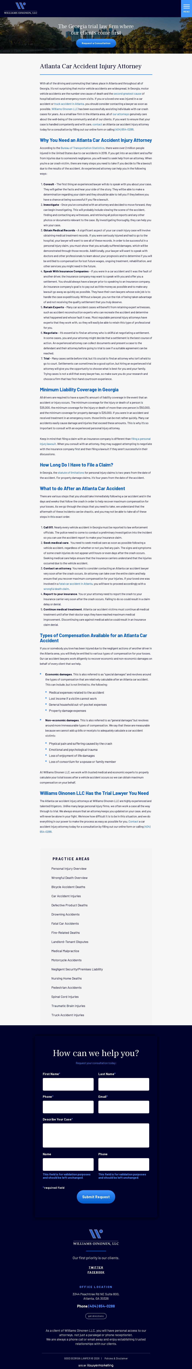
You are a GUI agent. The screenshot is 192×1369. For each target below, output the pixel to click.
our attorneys (121, 114)
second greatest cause (127, 93)
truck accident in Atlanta (69, 103)
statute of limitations (71, 472)
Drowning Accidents (67, 914)
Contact (133, 821)
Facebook (96, 1271)
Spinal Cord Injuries (66, 997)
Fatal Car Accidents (66, 923)
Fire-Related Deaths (67, 932)
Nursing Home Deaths (68, 978)
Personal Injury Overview (70, 868)
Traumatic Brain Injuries (69, 1006)
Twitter (96, 1266)
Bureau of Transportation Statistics (82, 148)
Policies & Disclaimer (116, 1359)
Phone (48, 1096)
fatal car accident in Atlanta (76, 583)
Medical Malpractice (66, 951)
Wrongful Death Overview (71, 878)
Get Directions (96, 1316)
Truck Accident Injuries (69, 1015)
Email (103, 1096)
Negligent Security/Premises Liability (78, 969)
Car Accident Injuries (67, 896)
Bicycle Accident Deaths (69, 887)
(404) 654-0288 (124, 129)
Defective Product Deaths (71, 905)
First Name (51, 1074)
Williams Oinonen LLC (65, 109)
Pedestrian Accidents (68, 987)
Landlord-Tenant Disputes (71, 942)
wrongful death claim (56, 588)
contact (97, 124)
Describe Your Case (58, 1119)
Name (47, 1154)
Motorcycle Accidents (68, 960)
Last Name (107, 1074)
